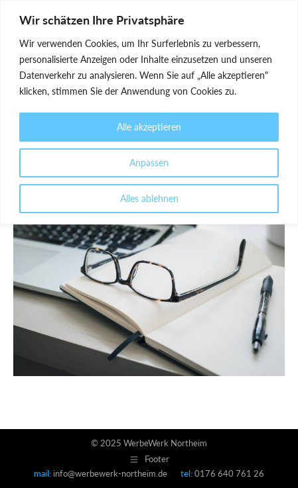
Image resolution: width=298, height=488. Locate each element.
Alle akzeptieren (149, 126)
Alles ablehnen (149, 198)
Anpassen (149, 162)
